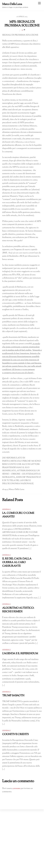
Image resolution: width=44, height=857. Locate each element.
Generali (6, 509)
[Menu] (39, 3)
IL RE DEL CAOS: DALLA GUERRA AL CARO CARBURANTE (16, 562)
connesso (16, 788)
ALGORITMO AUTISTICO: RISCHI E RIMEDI (18, 609)
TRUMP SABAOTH (13, 695)
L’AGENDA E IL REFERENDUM (20, 653)
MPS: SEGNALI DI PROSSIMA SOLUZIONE (22, 24)
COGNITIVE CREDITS (15, 734)
